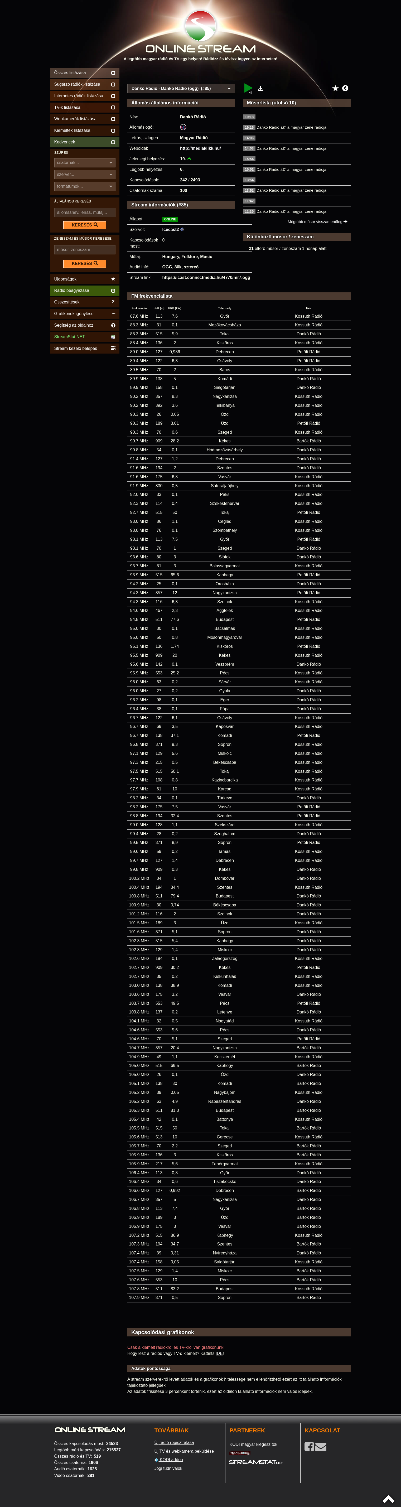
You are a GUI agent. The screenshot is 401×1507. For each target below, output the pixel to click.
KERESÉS (85, 225)
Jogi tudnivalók (168, 1468)
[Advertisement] (239, 74)
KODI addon (168, 1459)
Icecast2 (170, 229)
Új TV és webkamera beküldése (184, 1451)
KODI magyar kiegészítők (253, 1444)
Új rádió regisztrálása (174, 1442)
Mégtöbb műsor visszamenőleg (317, 221)
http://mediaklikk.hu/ (200, 148)
